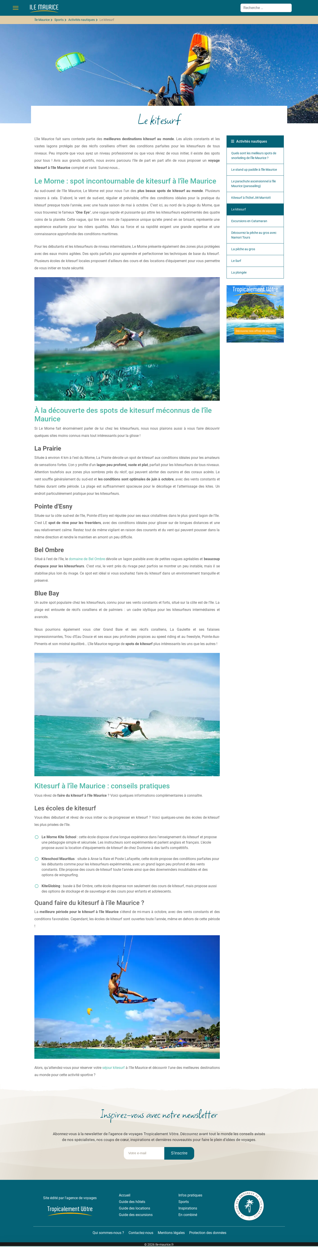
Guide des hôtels (132, 1202)
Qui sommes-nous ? (108, 1233)
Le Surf (236, 261)
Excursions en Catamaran (249, 221)
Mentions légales (171, 1233)
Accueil (124, 1195)
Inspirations (187, 1208)
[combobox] (266, 8)
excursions (144, 1215)
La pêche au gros (243, 249)
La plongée (239, 272)
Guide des (127, 1208)
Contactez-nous (141, 1233)
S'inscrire (179, 1153)
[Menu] (15, 8)
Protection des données (207, 1233)
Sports (183, 1202)
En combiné (187, 1215)
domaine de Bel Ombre (87, 559)
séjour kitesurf (113, 1068)
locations (143, 1208)
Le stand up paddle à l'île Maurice (254, 169)
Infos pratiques (190, 1195)
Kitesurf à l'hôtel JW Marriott (251, 197)
